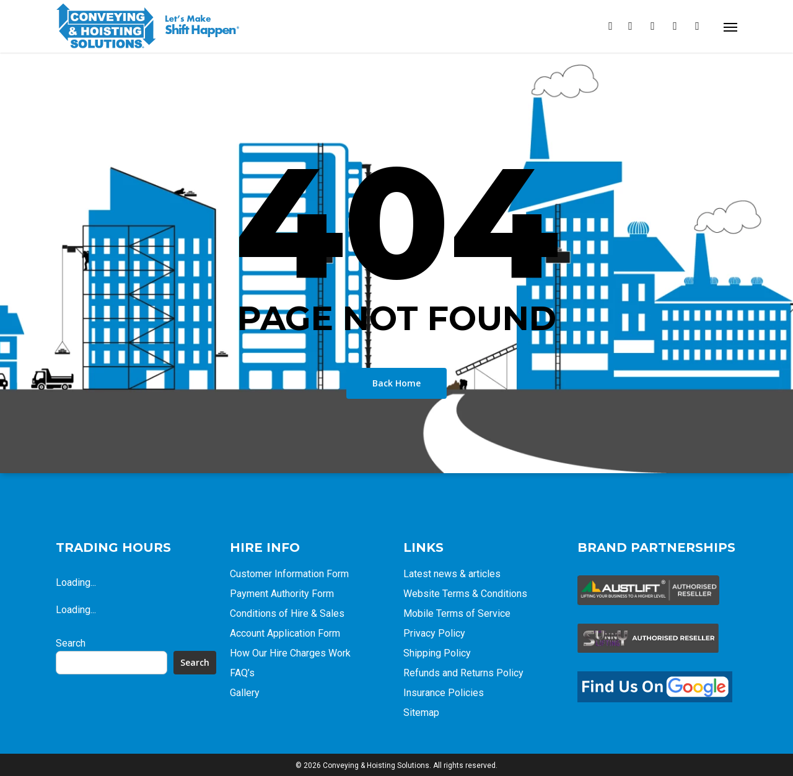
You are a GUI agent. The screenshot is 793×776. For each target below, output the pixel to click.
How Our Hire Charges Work (290, 653)
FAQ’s (242, 673)
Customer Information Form (289, 574)
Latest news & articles (452, 574)
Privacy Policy (434, 633)
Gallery (245, 693)
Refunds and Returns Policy (463, 673)
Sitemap (421, 712)
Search (70, 643)
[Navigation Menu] (730, 26)
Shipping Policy (437, 653)
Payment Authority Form (282, 593)
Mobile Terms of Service (456, 613)
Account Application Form (285, 633)
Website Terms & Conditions (465, 593)
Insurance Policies (443, 693)
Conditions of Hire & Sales (287, 613)
